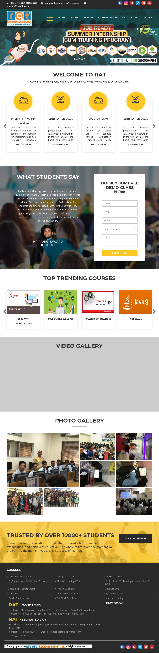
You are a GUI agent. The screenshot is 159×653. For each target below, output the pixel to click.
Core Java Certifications (19, 576)
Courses (75, 17)
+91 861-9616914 (16, 3)
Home (50, 17)
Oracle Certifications (98, 319)
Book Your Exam (98, 118)
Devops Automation (66, 576)
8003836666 (31, 3)
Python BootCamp (65, 588)
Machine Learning (113, 598)
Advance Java (111, 588)
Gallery (88, 17)
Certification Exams (61, 118)
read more (23, 144)
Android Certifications (66, 593)
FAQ (124, 17)
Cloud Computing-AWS (67, 581)
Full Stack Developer (60, 319)
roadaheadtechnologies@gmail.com (60, 3)
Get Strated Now (135, 538)
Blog (134, 17)
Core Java (136, 319)
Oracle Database (113, 576)
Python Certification (114, 593)
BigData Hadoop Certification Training (27, 581)
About (61, 17)
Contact (147, 17)
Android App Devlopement (21, 588)
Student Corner (108, 17)
